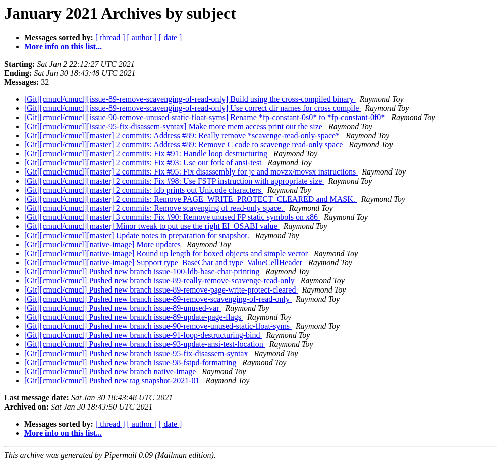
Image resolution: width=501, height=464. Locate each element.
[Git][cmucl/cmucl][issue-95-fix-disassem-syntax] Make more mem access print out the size (174, 126)
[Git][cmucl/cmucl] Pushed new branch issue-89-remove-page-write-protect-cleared (161, 289)
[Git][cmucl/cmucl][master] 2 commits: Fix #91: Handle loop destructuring (146, 153)
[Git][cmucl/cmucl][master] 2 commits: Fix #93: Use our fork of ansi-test (144, 162)
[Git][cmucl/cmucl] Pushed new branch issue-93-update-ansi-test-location (144, 344)
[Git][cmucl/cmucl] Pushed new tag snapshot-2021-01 (112, 380)
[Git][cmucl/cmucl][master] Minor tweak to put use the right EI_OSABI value (152, 226)
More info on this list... (63, 46)
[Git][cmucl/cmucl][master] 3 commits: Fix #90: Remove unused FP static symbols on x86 (172, 217)
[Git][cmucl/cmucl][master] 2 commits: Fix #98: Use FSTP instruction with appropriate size (174, 181)
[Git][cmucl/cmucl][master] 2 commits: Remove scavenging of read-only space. (154, 208)
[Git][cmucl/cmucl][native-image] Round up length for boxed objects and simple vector (167, 253)
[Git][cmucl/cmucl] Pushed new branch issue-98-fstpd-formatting (131, 362)
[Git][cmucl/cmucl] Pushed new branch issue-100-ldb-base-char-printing (142, 271)
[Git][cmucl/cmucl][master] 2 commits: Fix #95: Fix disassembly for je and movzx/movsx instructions (191, 171)
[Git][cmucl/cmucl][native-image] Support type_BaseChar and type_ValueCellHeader (164, 262)
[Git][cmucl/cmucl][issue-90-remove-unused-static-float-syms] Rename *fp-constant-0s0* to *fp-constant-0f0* (205, 117)
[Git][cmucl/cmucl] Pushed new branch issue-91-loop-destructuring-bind (143, 335)
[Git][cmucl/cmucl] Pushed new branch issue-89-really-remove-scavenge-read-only (160, 280)
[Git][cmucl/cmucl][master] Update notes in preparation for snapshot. (137, 235)
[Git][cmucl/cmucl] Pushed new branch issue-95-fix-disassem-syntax (137, 353)
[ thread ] (110, 37)
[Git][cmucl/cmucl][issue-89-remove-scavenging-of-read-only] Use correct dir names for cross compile (192, 108)
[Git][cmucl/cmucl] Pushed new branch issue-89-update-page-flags (133, 317)
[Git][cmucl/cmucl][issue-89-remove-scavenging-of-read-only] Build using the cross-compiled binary (190, 99)
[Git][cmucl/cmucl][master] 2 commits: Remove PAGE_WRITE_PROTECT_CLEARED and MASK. (190, 199)
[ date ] (170, 37)
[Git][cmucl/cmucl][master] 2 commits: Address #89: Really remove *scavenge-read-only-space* (183, 135)
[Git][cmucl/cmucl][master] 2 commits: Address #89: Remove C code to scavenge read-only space (184, 144)
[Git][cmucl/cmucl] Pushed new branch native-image (111, 371)
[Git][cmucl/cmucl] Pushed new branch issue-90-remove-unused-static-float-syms (158, 326)
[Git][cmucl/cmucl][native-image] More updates (103, 244)
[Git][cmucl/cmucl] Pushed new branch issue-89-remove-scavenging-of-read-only (158, 299)
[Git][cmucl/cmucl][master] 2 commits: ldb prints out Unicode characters (143, 190)
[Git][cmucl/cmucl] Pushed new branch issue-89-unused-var (122, 308)
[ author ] (142, 37)
